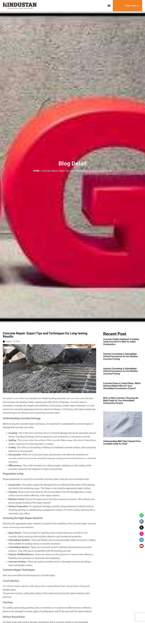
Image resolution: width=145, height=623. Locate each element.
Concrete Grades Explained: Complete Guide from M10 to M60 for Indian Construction (121, 342)
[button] (109, 5)
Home (36, 170)
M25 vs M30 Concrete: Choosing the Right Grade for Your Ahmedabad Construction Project (120, 400)
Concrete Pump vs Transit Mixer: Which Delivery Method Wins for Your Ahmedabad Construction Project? (122, 386)
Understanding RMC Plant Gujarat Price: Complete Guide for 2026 (122, 442)
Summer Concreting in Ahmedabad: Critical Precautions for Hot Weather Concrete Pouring (120, 356)
